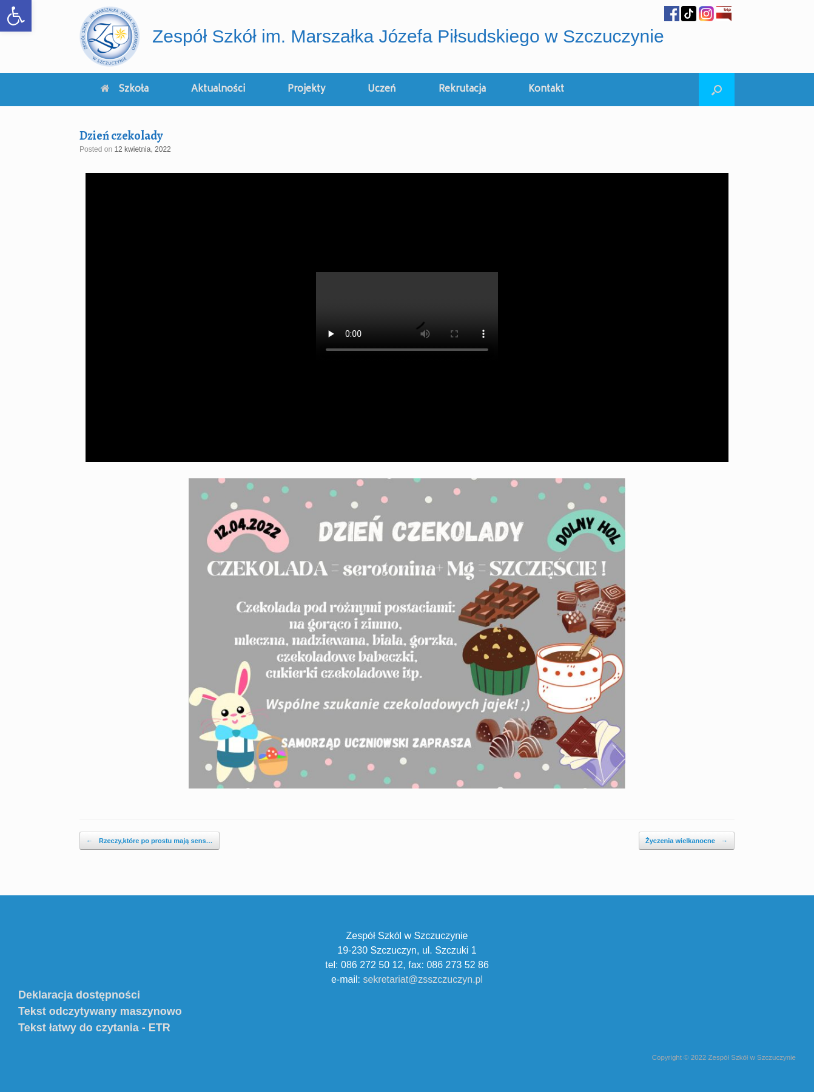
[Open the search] (717, 89)
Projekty (306, 89)
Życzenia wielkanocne (686, 841)
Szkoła (125, 89)
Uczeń (382, 89)
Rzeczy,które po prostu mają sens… (149, 841)
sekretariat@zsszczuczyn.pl (423, 979)
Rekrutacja (462, 89)
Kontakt (546, 89)
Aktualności (218, 89)
